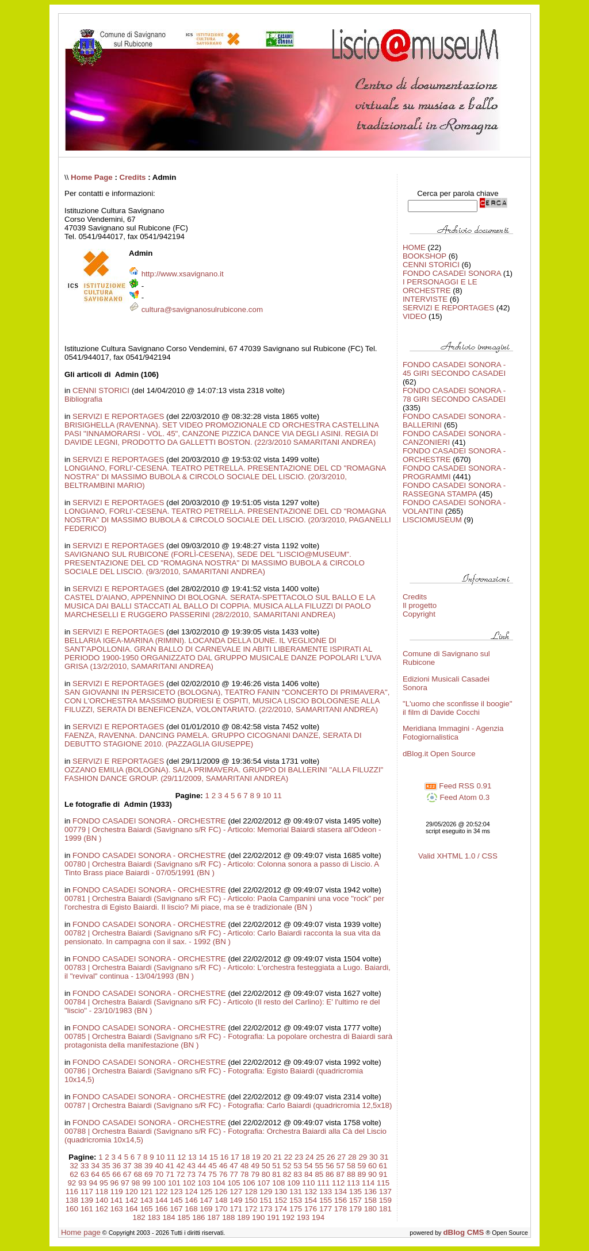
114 (368, 1183)
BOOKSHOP (424, 256)
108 (278, 1183)
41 (170, 1165)
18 (246, 1157)
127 (236, 1191)
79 (255, 1174)
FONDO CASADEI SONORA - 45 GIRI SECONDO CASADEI (454, 369)
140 (101, 1200)
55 (319, 1165)
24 (309, 1157)
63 (85, 1174)
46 (223, 1165)
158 (370, 1200)
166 (161, 1208)
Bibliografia (83, 399)
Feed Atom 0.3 (457, 797)
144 (161, 1200)
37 (127, 1165)
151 (265, 1200)
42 (181, 1165)
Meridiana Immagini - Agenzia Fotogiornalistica (453, 732)
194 (318, 1217)
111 (323, 1183)
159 (385, 1200)
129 (265, 1191)
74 (202, 1174)
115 (383, 1183)
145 (176, 1200)
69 (148, 1174)
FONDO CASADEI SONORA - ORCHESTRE (149, 821)
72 (181, 1174)
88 (351, 1174)
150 (250, 1200)
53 (297, 1165)
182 (138, 1217)
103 (204, 1183)
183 (153, 1217)
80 (266, 1174)
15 (213, 1157)
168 (191, 1208)
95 (104, 1183)
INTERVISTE (425, 299)
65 (106, 1174)
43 (191, 1165)
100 (159, 1183)
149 (236, 1200)
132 (310, 1191)
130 (280, 1191)
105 (233, 1183)
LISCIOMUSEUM (432, 519)
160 (72, 1208)
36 (116, 1165)
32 (74, 1165)
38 (137, 1165)
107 (263, 1183)
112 (338, 1183)
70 (159, 1174)
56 (330, 1165)
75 (212, 1174)
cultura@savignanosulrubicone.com (202, 309)
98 (136, 1183)
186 (198, 1217)
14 (202, 1157)
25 (320, 1157)
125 (206, 1191)
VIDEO (414, 316)
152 (280, 1200)
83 (297, 1174)
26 (331, 1157)
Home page (81, 1232)
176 (310, 1208)
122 (161, 1191)
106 (248, 1183)
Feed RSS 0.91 (458, 786)
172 (250, 1208)
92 (71, 1183)
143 (146, 1200)
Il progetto (420, 605)
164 (131, 1208)
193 (303, 1217)
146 (191, 1200)
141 (116, 1200)
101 (174, 1183)
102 (189, 1183)
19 (256, 1157)
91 (383, 1174)
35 (106, 1165)
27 (341, 1157)
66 (116, 1174)
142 (131, 1200)
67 (127, 1174)
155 (325, 1200)
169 (206, 1208)
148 (221, 1200)
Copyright (419, 614)
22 (288, 1157)
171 (236, 1208)
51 (276, 1165)
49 (255, 1165)
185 (183, 1217)
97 (125, 1183)
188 (228, 1217)
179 (355, 1208)
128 (250, 1191)
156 (340, 1200)
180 (370, 1208)
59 (362, 1165)
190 (258, 1217)
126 (221, 1191)
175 (295, 1208)
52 (287, 1165)
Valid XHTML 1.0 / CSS (458, 856)
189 (243, 1217)
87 (340, 1174)
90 (372, 1174)
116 (72, 1191)
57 (340, 1165)
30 (373, 1157)
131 (295, 1191)
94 (93, 1183)
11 (277, 795)
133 (325, 1191)
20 (267, 1157)
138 (72, 1200)
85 (319, 1174)
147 (206, 1200)
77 (234, 1174)
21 (277, 1157)
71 (170, 1174)
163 (116, 1208)
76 (223, 1174)
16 (224, 1157)
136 (370, 1191)
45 (212, 1165)
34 (95, 1165)
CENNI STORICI (100, 390)
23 (298, 1157)
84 (308, 1174)
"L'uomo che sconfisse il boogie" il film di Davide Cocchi (457, 708)
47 (234, 1165)
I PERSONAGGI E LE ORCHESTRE (440, 286)
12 (181, 1157)
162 (101, 1208)
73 (191, 1174)
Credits (133, 177)
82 (287, 1174)
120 (131, 1191)
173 (265, 1208)
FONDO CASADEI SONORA (452, 273)
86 (330, 1174)
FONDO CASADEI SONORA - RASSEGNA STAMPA (454, 489)
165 (146, 1208)
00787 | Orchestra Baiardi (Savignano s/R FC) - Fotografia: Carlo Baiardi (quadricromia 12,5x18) (228, 1105)
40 (159, 1165)
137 (385, 1191)
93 (82, 1183)
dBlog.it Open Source (439, 753)
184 (168, 1217)
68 (137, 1174)
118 (101, 1191)
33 (85, 1165)
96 (114, 1183)
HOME (414, 247)
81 (276, 1174)
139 (87, 1200)
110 (308, 1183)
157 (355, 1200)
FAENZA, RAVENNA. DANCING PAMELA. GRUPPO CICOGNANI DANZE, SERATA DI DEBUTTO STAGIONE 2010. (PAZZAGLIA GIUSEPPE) (213, 739)
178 (340, 1208)
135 (355, 1191)
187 (213, 1217)
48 (244, 1165)
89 (362, 1174)
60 (372, 1165)
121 (146, 1191)
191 (273, 1217)
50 (266, 1165)
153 (295, 1200)
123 (176, 1191)
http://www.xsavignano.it (182, 274)
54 (308, 1165)
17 (235, 1157)
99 (146, 1183)
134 (340, 1191)
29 (362, 1157)
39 (148, 1165)
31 (384, 1157)
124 (191, 1191)
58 (351, 1165)
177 (325, 1208)
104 (218, 1183)
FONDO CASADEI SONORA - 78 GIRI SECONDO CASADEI (454, 394)
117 (87, 1191)
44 (202, 1165)
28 (352, 1157)
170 (221, 1208)
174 (280, 1208)
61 (383, 1165)
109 (293, 1183)
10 (267, 795)
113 (353, 1183)
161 (87, 1208)
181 (385, 1208)
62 (74, 1174)
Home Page (92, 177)
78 (244, 1174)
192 (288, 1217)
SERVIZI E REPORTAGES (118, 416)
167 (176, 1208)
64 (95, 1174)
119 (116, 1191)
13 (192, 1157)
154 (310, 1200)
